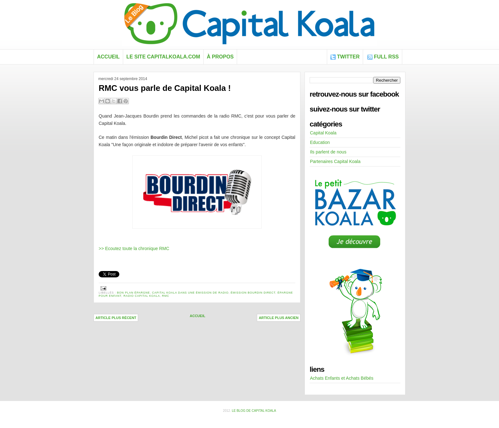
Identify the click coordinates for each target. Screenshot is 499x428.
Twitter (348, 56)
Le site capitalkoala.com (163, 56)
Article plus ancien (279, 318)
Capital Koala (323, 132)
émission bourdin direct (253, 292)
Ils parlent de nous (328, 151)
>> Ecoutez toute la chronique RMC (134, 248)
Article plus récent (115, 318)
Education (320, 142)
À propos (220, 56)
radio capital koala (141, 295)
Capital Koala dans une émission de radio (190, 292)
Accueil (108, 56)
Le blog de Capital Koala (254, 410)
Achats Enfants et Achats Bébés (341, 378)
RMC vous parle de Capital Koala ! (165, 88)
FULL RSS (386, 56)
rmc (165, 295)
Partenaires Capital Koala (335, 161)
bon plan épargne (133, 292)
